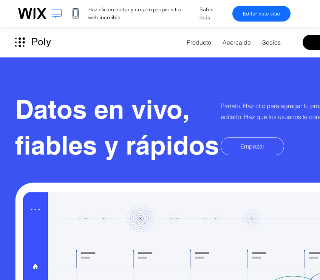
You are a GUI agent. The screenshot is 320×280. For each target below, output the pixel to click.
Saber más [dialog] (206, 13)
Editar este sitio (261, 13)
